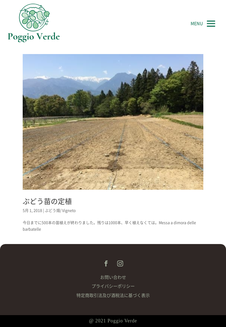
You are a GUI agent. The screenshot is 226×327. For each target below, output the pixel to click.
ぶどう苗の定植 (47, 201)
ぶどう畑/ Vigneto (60, 210)
